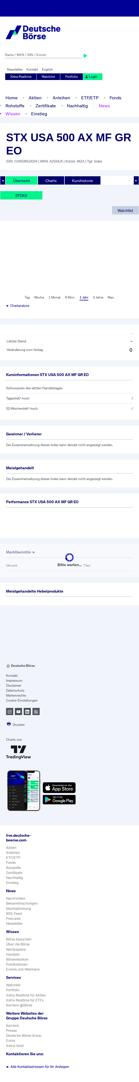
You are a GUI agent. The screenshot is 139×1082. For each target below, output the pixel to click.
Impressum (14, 680)
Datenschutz (15, 690)
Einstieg (39, 114)
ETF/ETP (90, 98)
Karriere (12, 1025)
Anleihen (61, 98)
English (47, 69)
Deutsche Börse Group (24, 1035)
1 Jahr (84, 297)
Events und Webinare (23, 969)
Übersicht (21, 180)
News (104, 106)
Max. (111, 297)
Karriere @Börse (19, 1005)
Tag (27, 297)
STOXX (21, 195)
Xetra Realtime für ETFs (24, 1000)
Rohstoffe (15, 106)
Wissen (13, 114)
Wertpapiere (16, 949)
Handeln (13, 954)
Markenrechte (16, 695)
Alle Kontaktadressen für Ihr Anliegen (37, 1066)
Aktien (35, 98)
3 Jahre (98, 297)
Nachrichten (15, 898)
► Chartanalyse (17, 305)
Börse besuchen (18, 939)
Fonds (115, 98)
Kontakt (32, 69)
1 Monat (54, 297)
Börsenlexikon (17, 959)
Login (91, 76)
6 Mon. (70, 297)
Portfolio (71, 76)
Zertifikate (46, 106)
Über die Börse (18, 944)
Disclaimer (13, 685)
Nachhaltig (77, 106)
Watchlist (48, 76)
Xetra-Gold (15, 1045)
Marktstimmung (18, 908)
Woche (39, 297)
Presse (11, 1030)
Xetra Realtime (20, 76)
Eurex (10, 1040)
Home (12, 98)
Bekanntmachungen (22, 903)
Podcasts (13, 918)
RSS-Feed (14, 913)
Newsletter (15, 69)
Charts (51, 180)
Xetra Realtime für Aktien (26, 995)
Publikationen (17, 964)
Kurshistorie (82, 180)
